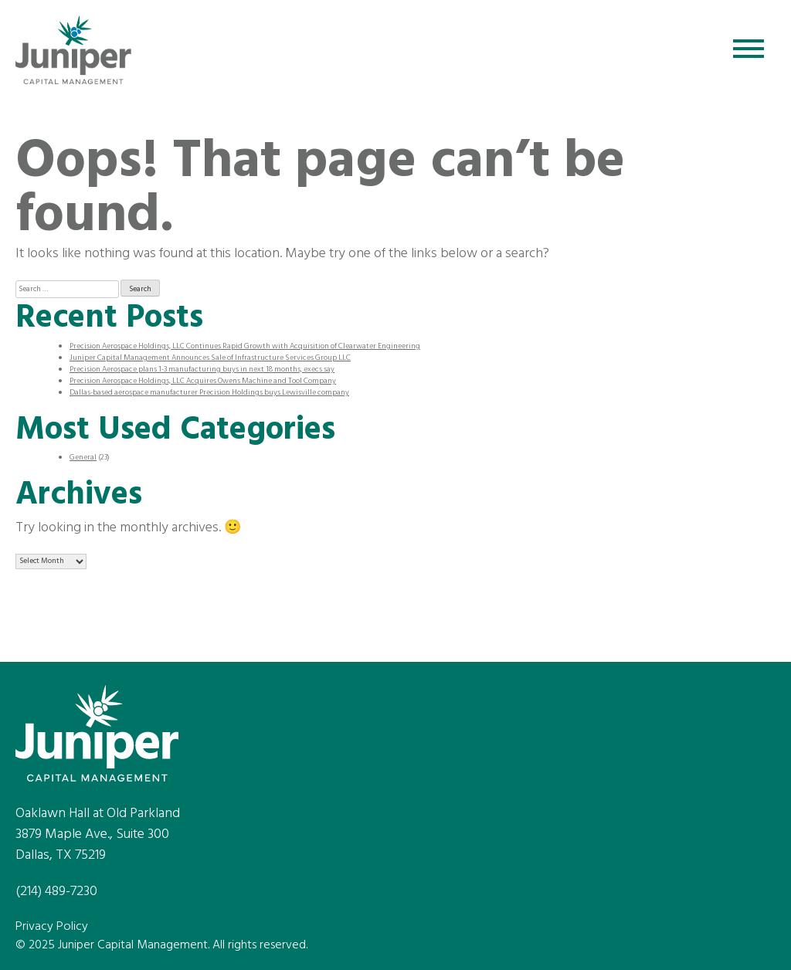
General (83, 457)
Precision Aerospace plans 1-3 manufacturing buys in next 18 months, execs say (202, 369)
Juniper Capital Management (73, 50)
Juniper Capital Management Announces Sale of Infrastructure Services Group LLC (210, 357)
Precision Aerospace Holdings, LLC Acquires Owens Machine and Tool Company (203, 381)
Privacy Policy (51, 927)
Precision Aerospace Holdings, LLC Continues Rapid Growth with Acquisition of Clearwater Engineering (245, 346)
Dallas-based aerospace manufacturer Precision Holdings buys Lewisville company (209, 392)
